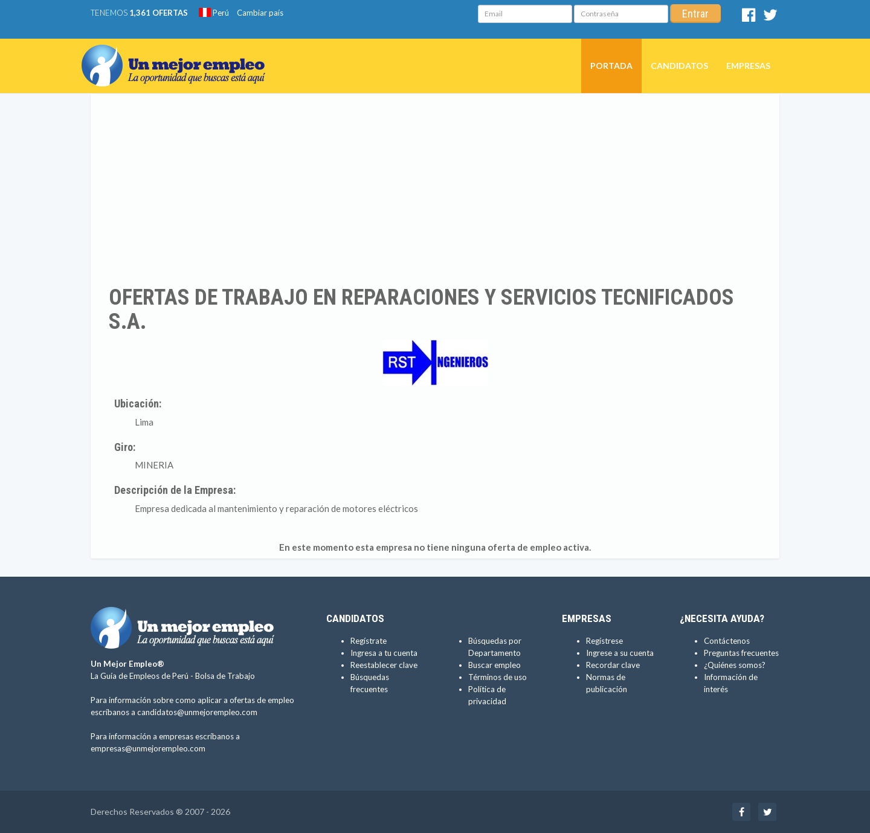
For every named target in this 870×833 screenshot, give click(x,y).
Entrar (695, 13)
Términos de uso (497, 677)
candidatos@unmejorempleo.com (197, 712)
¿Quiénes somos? (734, 665)
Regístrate (368, 641)
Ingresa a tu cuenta (383, 653)
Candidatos (679, 65)
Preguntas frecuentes (741, 653)
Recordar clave (613, 665)
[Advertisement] (435, 189)
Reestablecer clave (383, 665)
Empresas (748, 65)
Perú (214, 13)
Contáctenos (727, 641)
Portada (611, 65)
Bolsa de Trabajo (225, 676)
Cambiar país (260, 13)
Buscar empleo (494, 665)
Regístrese (604, 641)
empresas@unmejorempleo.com (148, 748)
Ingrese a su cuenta (620, 653)
